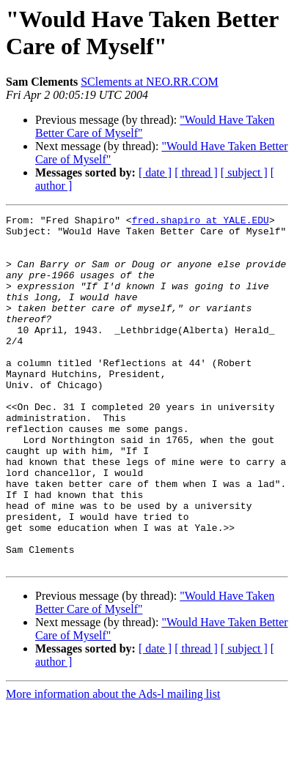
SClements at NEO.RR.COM (149, 81)
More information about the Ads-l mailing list (113, 764)
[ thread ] (196, 172)
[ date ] (155, 172)
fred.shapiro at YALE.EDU (200, 221)
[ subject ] (244, 172)
